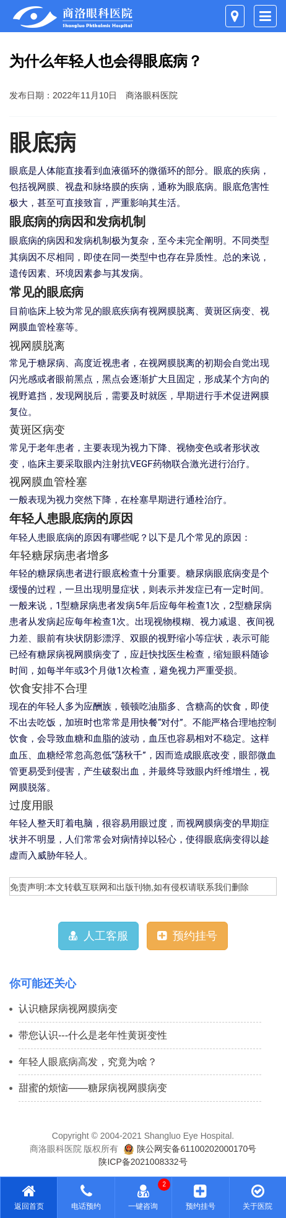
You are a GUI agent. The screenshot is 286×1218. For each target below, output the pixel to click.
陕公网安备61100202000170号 (190, 1149)
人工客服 (98, 936)
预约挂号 (187, 936)
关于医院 (258, 1197)
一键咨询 (143, 1197)
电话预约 (86, 1197)
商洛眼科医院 (152, 95)
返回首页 (29, 1197)
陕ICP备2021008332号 (142, 1162)
